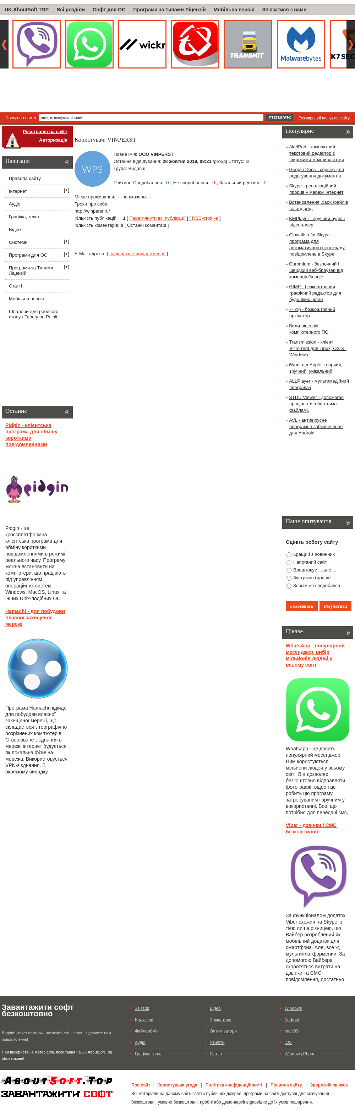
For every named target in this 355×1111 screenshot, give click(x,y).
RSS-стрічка (205, 218)
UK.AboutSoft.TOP (27, 9)
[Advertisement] (177, 93)
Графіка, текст (24, 216)
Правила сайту (25, 178)
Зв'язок (142, 1008)
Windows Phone (300, 1053)
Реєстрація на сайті (45, 131)
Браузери (144, 1019)
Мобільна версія (234, 9)
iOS (288, 1042)
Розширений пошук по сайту (324, 118)
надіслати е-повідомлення (137, 253)
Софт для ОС (109, 9)
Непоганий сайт (310, 562)
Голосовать (301, 606)
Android (291, 1019)
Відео (15, 229)
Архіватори (220, 1019)
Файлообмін (147, 1031)
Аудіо (14, 204)
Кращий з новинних (314, 554)
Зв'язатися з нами (284, 9)
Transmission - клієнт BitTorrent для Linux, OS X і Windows (317, 348)
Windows (293, 1008)
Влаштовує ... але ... (314, 570)
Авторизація (53, 140)
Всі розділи (70, 9)
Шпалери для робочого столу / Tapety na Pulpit (33, 314)
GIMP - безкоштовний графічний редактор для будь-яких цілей (315, 293)
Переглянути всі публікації (157, 218)
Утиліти (217, 1042)
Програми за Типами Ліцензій (169, 9)
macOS (292, 1031)
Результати (335, 606)
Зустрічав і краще (312, 577)
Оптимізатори (223, 1031)
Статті (15, 286)
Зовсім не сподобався (316, 585)
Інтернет (18, 191)
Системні (18, 242)
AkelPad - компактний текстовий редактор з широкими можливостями (316, 153)
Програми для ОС (28, 255)
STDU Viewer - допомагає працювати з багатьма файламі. (316, 404)
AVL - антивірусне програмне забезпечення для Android (316, 426)
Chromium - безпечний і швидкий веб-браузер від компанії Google (316, 270)
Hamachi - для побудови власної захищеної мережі (35, 617)
